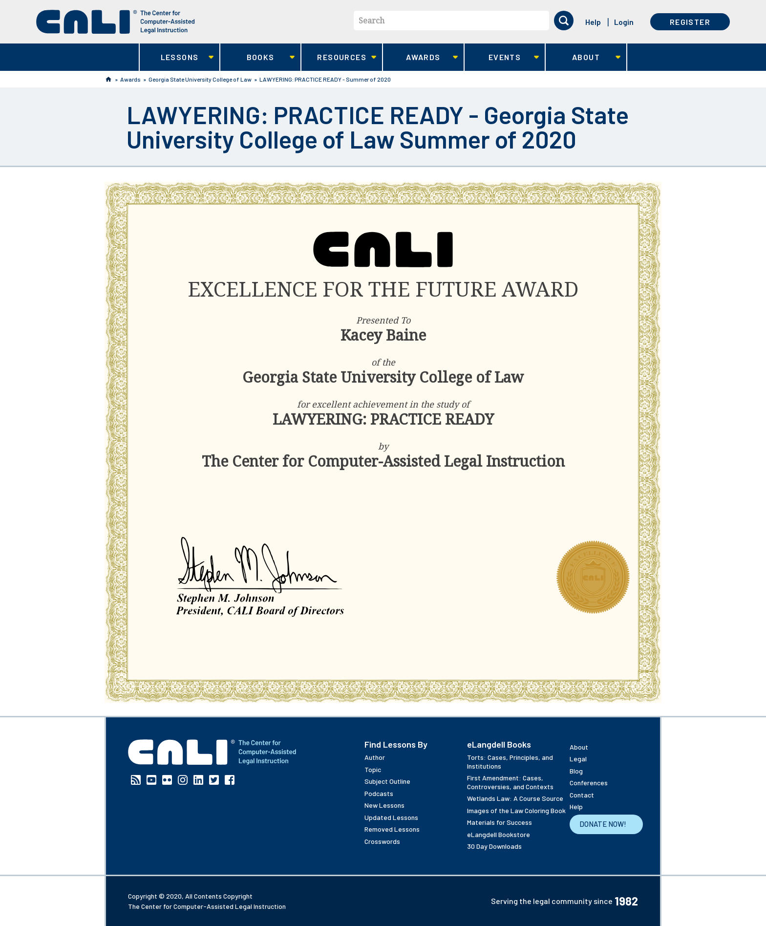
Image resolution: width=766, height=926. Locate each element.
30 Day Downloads (494, 846)
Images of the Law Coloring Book (516, 810)
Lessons (176, 57)
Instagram (183, 780)
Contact (582, 795)
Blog (576, 771)
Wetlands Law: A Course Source (515, 798)
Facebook (229, 780)
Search (371, 20)
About (583, 57)
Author (374, 757)
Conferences (589, 782)
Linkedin (198, 780)
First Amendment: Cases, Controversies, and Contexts (510, 782)
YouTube (151, 780)
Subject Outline (387, 781)
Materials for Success (499, 822)
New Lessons (384, 805)
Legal (578, 758)
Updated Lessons (391, 817)
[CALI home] (115, 22)
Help (593, 21)
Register (690, 21)
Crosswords (382, 841)
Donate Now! (602, 823)
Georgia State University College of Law (200, 79)
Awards (420, 57)
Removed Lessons (392, 829)
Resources (338, 57)
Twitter (214, 780)
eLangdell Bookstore (498, 834)
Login (624, 21)
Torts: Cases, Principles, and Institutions (510, 761)
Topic (372, 769)
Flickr (167, 780)
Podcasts (378, 793)
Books (257, 57)
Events (502, 57)
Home (108, 79)
